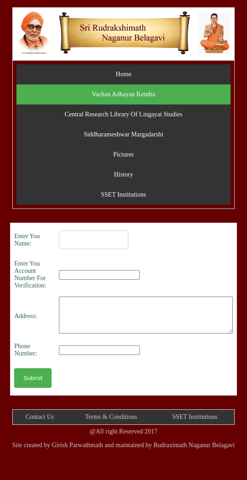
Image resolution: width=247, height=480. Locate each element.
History (123, 174)
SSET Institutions (123, 194)
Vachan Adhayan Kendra (123, 94)
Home (123, 74)
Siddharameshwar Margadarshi (123, 134)
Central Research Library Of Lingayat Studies (124, 114)
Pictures (123, 154)
